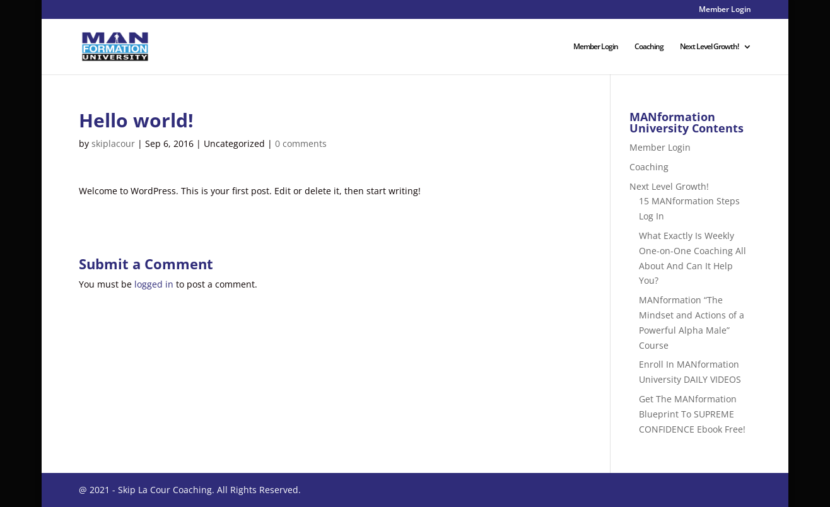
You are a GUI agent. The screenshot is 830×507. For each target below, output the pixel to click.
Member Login (725, 10)
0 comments (301, 143)
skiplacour (113, 143)
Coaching (648, 47)
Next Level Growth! (709, 47)
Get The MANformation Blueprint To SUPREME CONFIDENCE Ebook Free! (692, 414)
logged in (153, 284)
